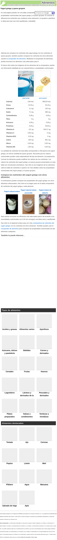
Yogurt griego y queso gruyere (12, 8)
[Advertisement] (28, 37)
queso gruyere (43, 98)
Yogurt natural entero (12, 191)
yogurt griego (26, 98)
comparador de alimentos (17, 59)
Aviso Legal (34, 537)
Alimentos (48, 2)
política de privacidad (25, 537)
